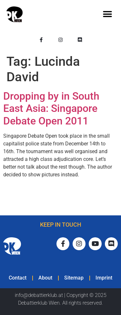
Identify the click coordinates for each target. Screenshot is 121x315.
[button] (107, 14)
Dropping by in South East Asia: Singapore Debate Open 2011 (51, 108)
